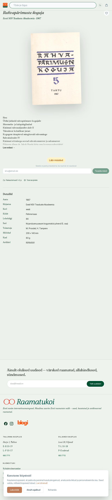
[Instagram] (11, 424)
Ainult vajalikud (33, 490)
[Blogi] (24, 423)
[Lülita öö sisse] (100, 5)
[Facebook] (6, 424)
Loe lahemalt (41, 483)
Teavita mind (101, 171)
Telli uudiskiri (95, 384)
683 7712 (62, 455)
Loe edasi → (9, 147)
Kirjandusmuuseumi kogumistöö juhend (43, 223)
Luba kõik (14, 490)
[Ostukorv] (106, 5)
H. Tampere (42, 228)
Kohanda (52, 490)
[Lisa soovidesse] (106, 13)
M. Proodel (31, 228)
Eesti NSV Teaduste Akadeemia (19, 18)
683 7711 (6, 455)
